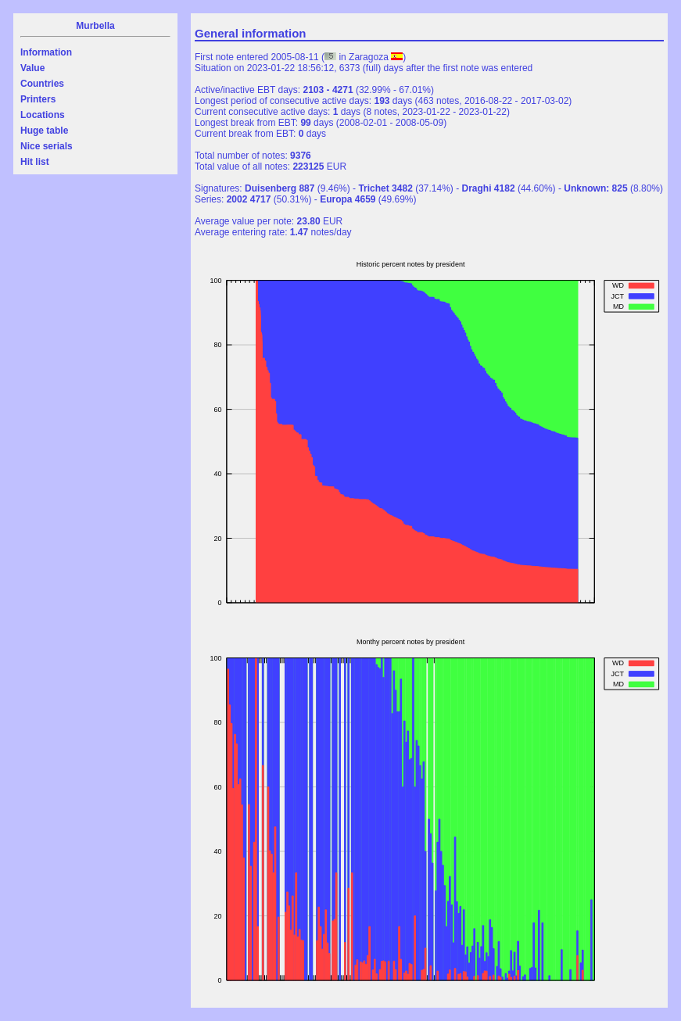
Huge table (44, 130)
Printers (38, 99)
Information (46, 52)
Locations (42, 114)
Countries (42, 83)
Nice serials (46, 146)
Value (32, 68)
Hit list (34, 161)
